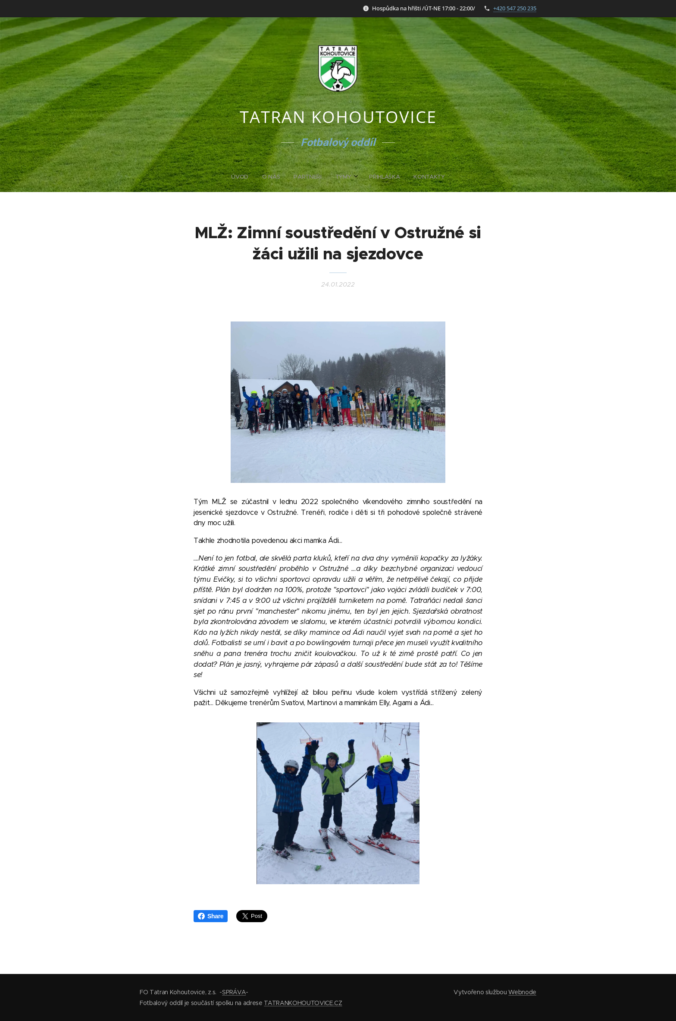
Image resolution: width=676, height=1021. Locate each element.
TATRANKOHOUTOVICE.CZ (303, 1003)
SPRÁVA (234, 992)
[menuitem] (304, 177)
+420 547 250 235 (514, 8)
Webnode (522, 992)
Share (210, 916)
